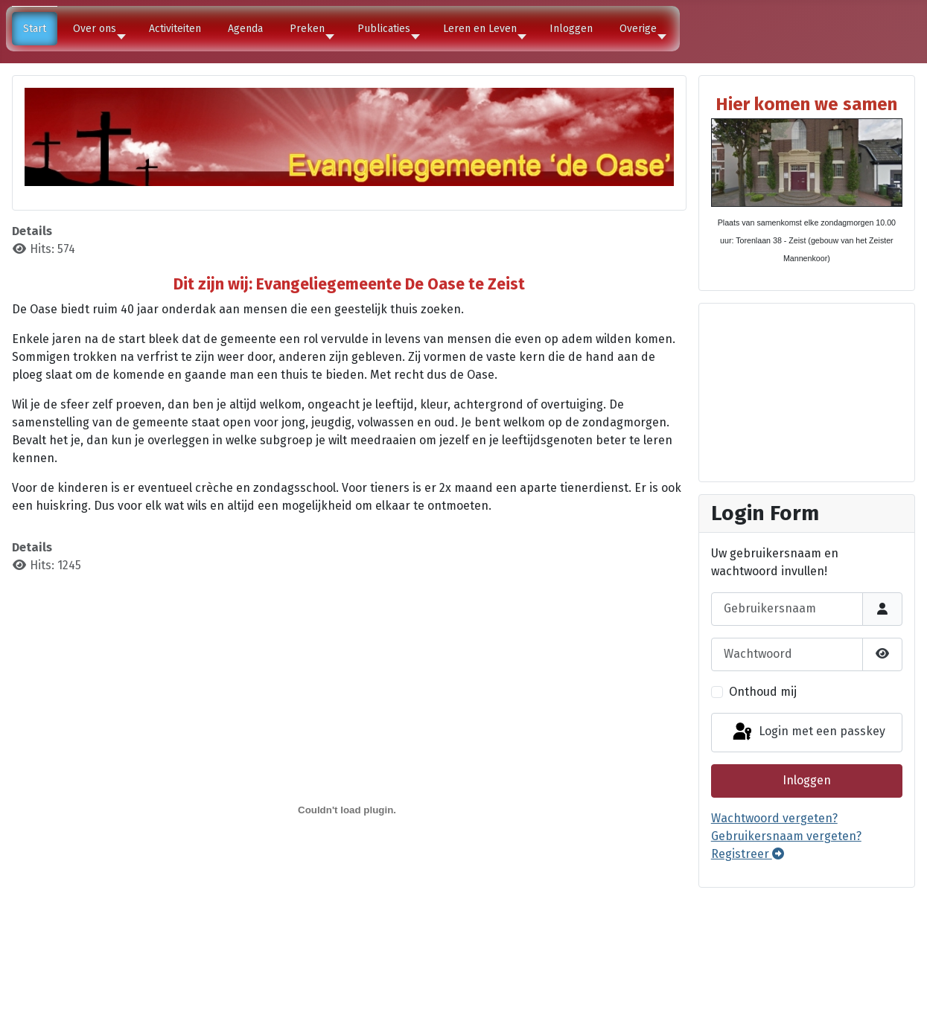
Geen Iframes (806, 390)
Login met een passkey (807, 732)
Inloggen (807, 780)
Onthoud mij (763, 692)
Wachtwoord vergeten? (774, 818)
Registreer (747, 854)
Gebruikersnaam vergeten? (786, 836)
